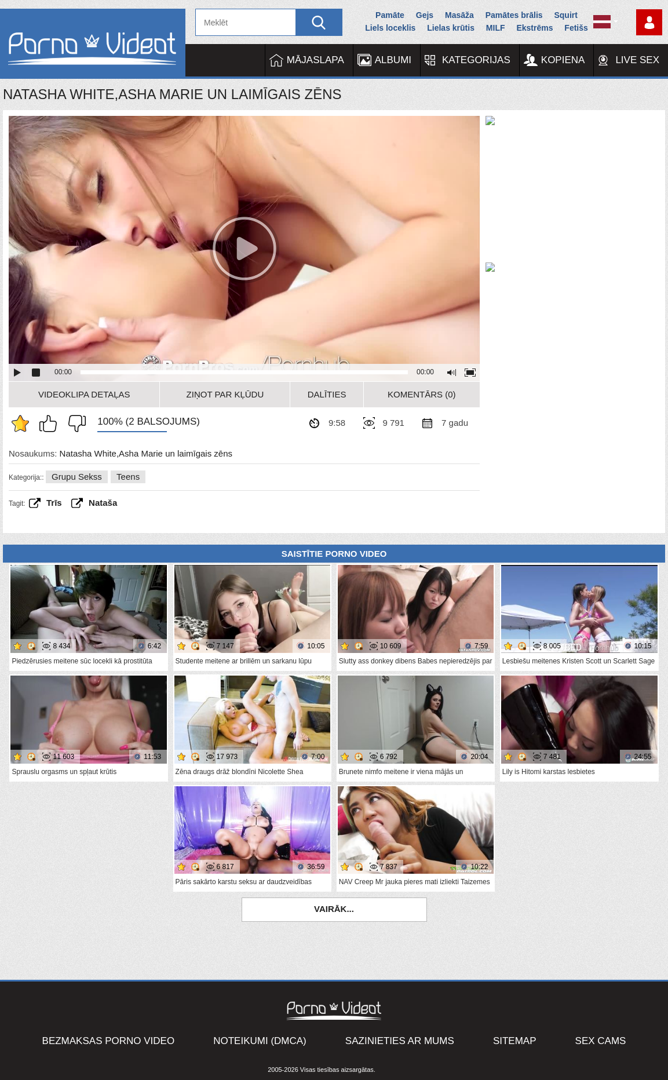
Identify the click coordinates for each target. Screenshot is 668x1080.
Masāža (459, 15)
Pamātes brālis (514, 15)
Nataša (103, 503)
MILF (495, 27)
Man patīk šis (51, 423)
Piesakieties (649, 22)
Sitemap (514, 1040)
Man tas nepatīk (74, 423)
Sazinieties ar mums (399, 1040)
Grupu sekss (77, 476)
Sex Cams (600, 1040)
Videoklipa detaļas (84, 394)
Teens (128, 476)
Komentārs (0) (422, 394)
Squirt (565, 15)
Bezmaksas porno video (108, 1040)
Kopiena (563, 59)
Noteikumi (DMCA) (259, 1040)
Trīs (54, 503)
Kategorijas (476, 59)
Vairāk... (334, 909)
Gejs (424, 15)
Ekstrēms (534, 27)
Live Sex (637, 59)
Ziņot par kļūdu (225, 394)
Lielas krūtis (450, 27)
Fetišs (575, 27)
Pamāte (389, 15)
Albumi (393, 59)
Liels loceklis (390, 27)
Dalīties (327, 394)
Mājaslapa (315, 59)
